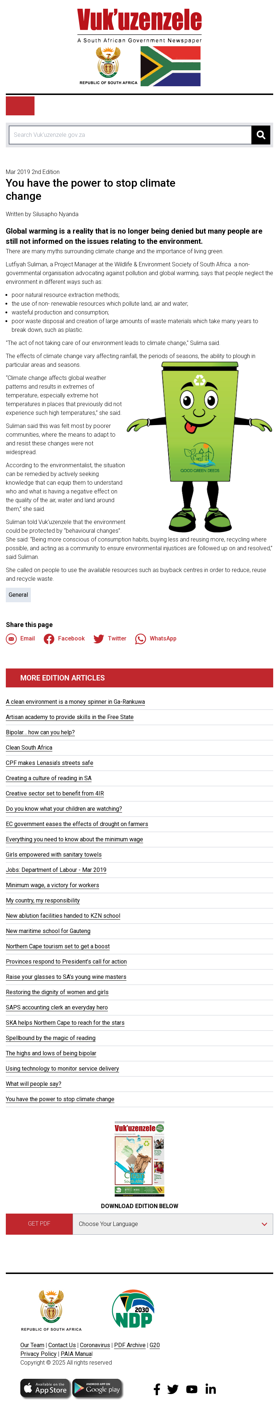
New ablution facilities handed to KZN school (63, 915)
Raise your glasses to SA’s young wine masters (66, 976)
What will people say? (33, 1083)
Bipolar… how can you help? (40, 732)
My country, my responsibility (43, 900)
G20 (155, 1345)
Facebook (64, 639)
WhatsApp (156, 639)
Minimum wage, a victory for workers (52, 885)
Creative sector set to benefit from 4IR (55, 793)
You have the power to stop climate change (60, 1099)
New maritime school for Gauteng (48, 931)
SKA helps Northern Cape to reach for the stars (65, 1022)
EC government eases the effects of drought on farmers (77, 824)
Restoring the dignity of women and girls (57, 992)
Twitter (109, 639)
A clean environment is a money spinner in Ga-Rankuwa (75, 701)
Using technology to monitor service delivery (62, 1068)
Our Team (32, 1345)
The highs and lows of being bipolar (51, 1053)
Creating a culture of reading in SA (49, 778)
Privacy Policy (38, 1353)
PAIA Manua (76, 1353)
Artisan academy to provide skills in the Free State (70, 717)
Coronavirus (95, 1345)
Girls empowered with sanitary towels (54, 854)
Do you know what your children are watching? (64, 808)
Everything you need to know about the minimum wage (74, 839)
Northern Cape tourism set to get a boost (58, 946)
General (18, 594)
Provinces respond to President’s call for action (66, 961)
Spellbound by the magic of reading (51, 1038)
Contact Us (62, 1345)
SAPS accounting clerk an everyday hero (57, 1007)
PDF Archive (130, 1345)
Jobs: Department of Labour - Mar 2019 (56, 869)
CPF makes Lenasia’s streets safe (49, 762)
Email (20, 639)
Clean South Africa (29, 747)
